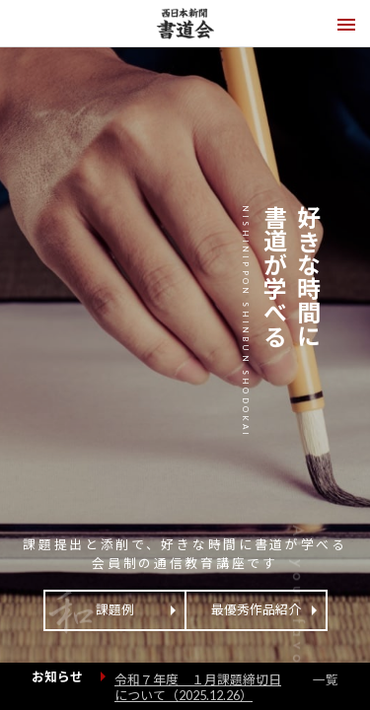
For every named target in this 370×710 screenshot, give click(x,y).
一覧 (325, 679)
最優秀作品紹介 (256, 609)
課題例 (115, 609)
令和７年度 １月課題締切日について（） (197, 687)
